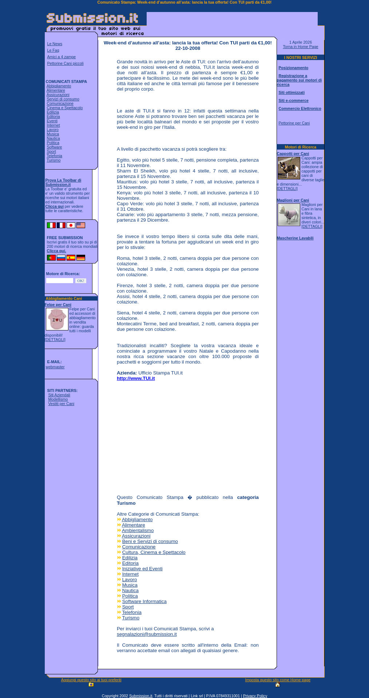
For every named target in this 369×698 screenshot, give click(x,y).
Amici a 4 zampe (61, 57)
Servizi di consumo (63, 99)
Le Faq (53, 50)
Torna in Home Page (300, 46)
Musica (53, 134)
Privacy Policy (255, 696)
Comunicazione (60, 103)
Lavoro (53, 129)
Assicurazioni (58, 94)
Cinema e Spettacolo (65, 108)
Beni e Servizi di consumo (150, 541)
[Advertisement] (232, 23)
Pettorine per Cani (294, 123)
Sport (51, 151)
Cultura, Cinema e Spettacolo (154, 552)
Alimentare (56, 90)
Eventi (52, 121)
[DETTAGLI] (55, 339)
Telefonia (54, 156)
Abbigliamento (59, 86)
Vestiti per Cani (61, 403)
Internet (53, 125)
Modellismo (58, 399)
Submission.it (140, 696)
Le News (54, 43)
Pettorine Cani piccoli (65, 63)
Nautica (53, 138)
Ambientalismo (138, 530)
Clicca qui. (56, 251)
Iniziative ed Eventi (142, 568)
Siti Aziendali (59, 395)
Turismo (53, 160)
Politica (53, 142)
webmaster (54, 367)
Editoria (53, 116)
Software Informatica (144, 601)
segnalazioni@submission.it (147, 634)
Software (54, 147)
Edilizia (53, 112)
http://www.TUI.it (136, 378)
